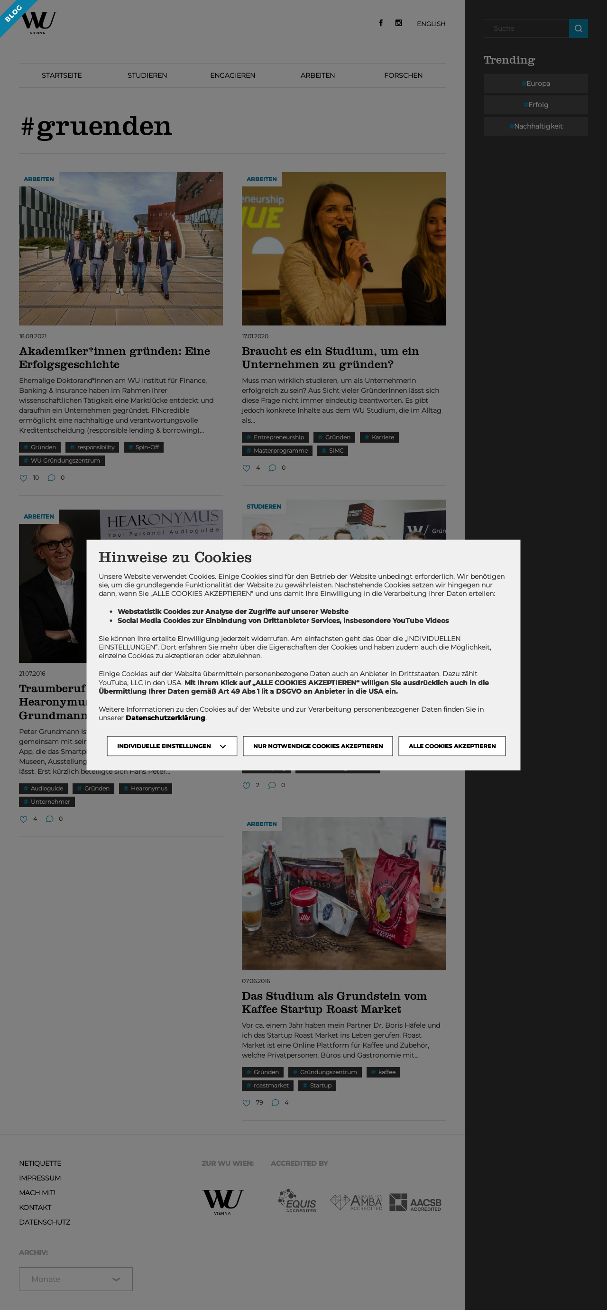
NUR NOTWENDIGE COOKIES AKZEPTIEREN (318, 746)
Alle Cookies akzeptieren (452, 746)
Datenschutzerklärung (165, 718)
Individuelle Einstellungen (164, 746)
